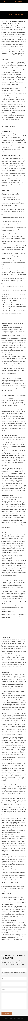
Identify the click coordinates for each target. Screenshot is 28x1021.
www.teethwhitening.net (9, 65)
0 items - (9, 1)
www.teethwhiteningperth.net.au (9, 659)
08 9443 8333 (19, 1)
